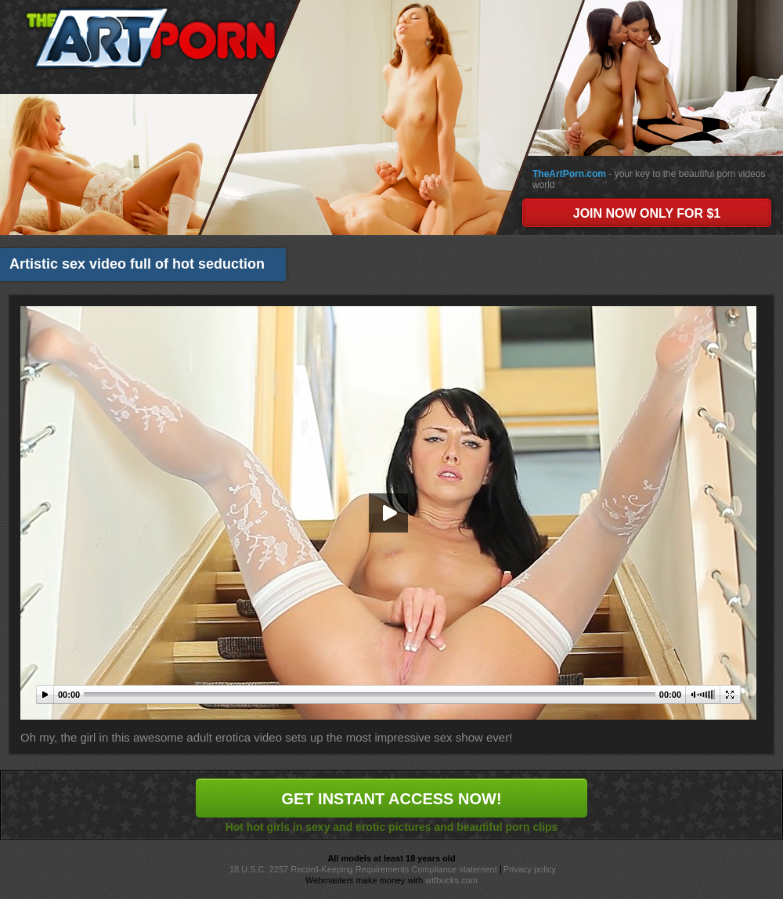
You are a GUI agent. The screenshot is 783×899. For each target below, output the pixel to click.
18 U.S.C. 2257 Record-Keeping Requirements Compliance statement (363, 869)
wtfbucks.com (451, 880)
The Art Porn (150, 37)
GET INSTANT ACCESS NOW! (391, 798)
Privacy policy (529, 869)
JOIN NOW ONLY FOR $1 (646, 213)
